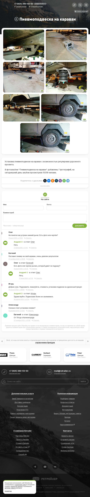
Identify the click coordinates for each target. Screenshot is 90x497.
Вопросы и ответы (67, 402)
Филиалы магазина (67, 451)
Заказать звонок (21, 6)
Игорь (33, 293)
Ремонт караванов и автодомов (22, 413)
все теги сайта (45, 186)
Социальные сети (67, 443)
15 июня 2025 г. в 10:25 (16, 238)
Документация (67, 406)
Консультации (22, 406)
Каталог (67, 421)
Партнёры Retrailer (22, 436)
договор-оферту (10, 488)
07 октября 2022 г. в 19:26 (17, 259)
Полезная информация (67, 393)
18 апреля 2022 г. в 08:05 (16, 290)
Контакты (67, 431)
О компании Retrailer (22, 431)
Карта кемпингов (66, 424)
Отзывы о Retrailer (22, 443)
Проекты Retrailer (22, 439)
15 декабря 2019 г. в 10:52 (17, 311)
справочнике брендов (45, 342)
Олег (33, 242)
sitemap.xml (60, 487)
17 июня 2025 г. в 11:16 (21, 247)
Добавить (79, 226)
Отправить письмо (37, 6)
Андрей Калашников (45, 491)
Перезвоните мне (14, 373)
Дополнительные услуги (22, 393)
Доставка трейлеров (22, 402)
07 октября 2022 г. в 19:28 (22, 320)
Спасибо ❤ (22, 454)
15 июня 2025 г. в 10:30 (21, 269)
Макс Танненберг (58, 491)
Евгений (29, 263)
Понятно (8, 491)
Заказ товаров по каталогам (22, 398)
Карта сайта (49, 487)
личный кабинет (74, 491)
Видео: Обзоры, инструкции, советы (67, 413)
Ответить (29, 238)
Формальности (37, 487)
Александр (33, 314)
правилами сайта (20, 484)
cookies (7, 486)
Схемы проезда (67, 447)
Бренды (67, 417)
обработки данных (17, 486)
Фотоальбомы (67, 410)
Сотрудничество (22, 451)
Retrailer (35, 477)
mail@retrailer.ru (40, 4)
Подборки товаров (67, 398)
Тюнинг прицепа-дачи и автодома (22, 417)
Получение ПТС (22, 410)
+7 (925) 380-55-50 (23, 4)
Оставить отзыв (22, 447)
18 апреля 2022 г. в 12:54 (21, 299)
